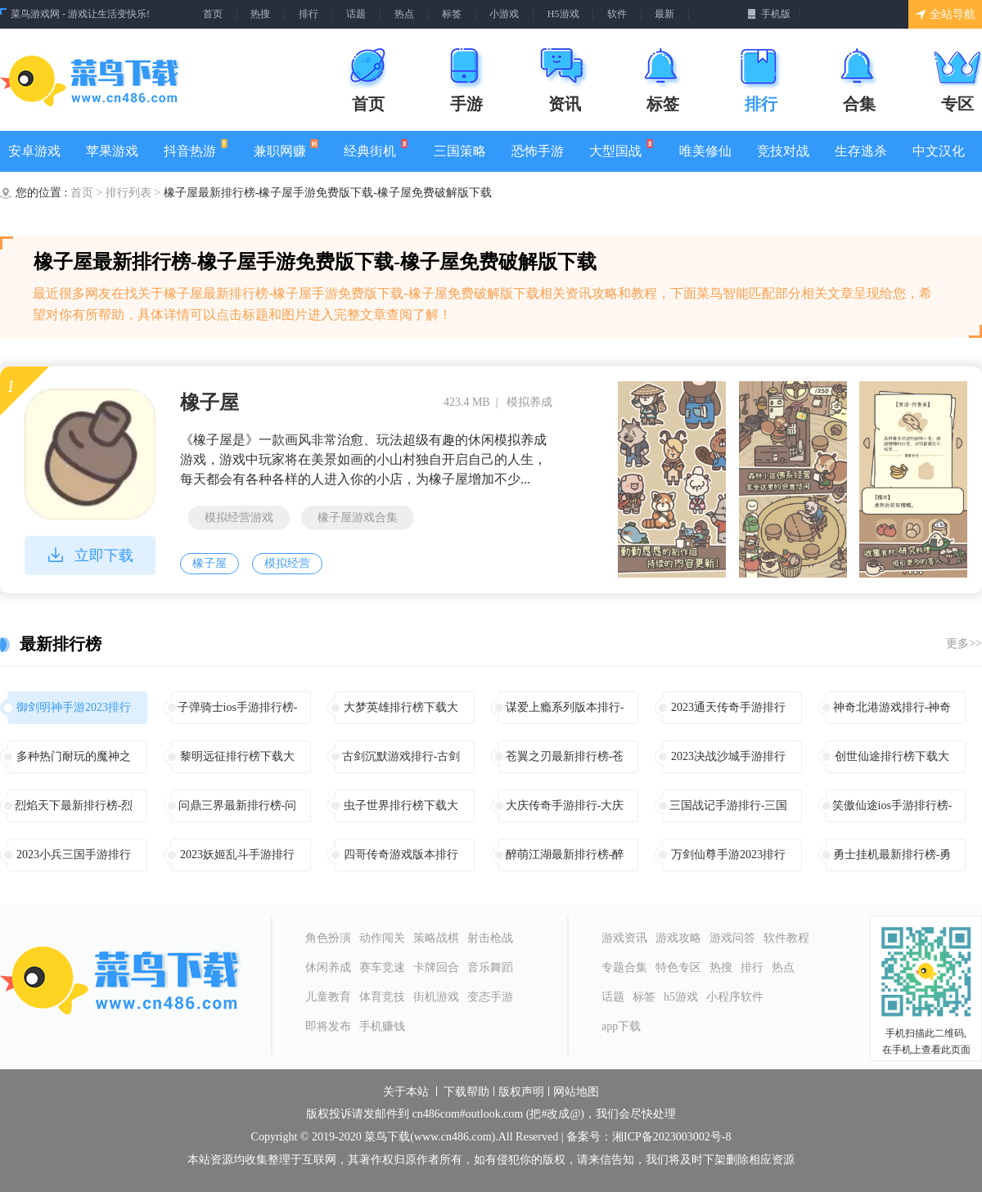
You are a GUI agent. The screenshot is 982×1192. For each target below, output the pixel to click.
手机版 (769, 14)
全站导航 (945, 14)
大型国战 (621, 148)
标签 (452, 14)
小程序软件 (735, 997)
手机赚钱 (382, 1026)
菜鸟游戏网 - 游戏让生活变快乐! (80, 14)
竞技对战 (783, 151)
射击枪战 (490, 938)
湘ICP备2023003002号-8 (671, 1137)
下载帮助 (466, 1092)
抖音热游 (196, 148)
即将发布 (328, 1026)
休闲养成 (328, 967)
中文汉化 (938, 151)
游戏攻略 (678, 938)
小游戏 (504, 14)
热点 (404, 14)
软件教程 (786, 938)
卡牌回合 (436, 967)
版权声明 (521, 1092)
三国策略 (460, 151)
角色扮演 (328, 938)
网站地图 (576, 1092)
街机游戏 (436, 997)
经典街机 (376, 148)
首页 (213, 14)
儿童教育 (328, 997)
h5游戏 (681, 997)
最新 (664, 14)
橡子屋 (209, 402)
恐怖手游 (537, 151)
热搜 (260, 14)
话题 (356, 14)
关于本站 (406, 1092)
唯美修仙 (705, 151)
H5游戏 (563, 14)
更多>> (964, 643)
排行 (308, 14)
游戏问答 (732, 938)
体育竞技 (382, 997)
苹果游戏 (112, 151)
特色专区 (678, 967)
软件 (617, 14)
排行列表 (130, 193)
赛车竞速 (382, 967)
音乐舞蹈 (490, 967)
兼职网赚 (286, 148)
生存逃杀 (861, 151)
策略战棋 (436, 938)
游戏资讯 (624, 938)
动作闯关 (382, 938)
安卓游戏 (34, 151)
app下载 (621, 1026)
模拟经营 (287, 563)
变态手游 (490, 997)
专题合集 (624, 967)
